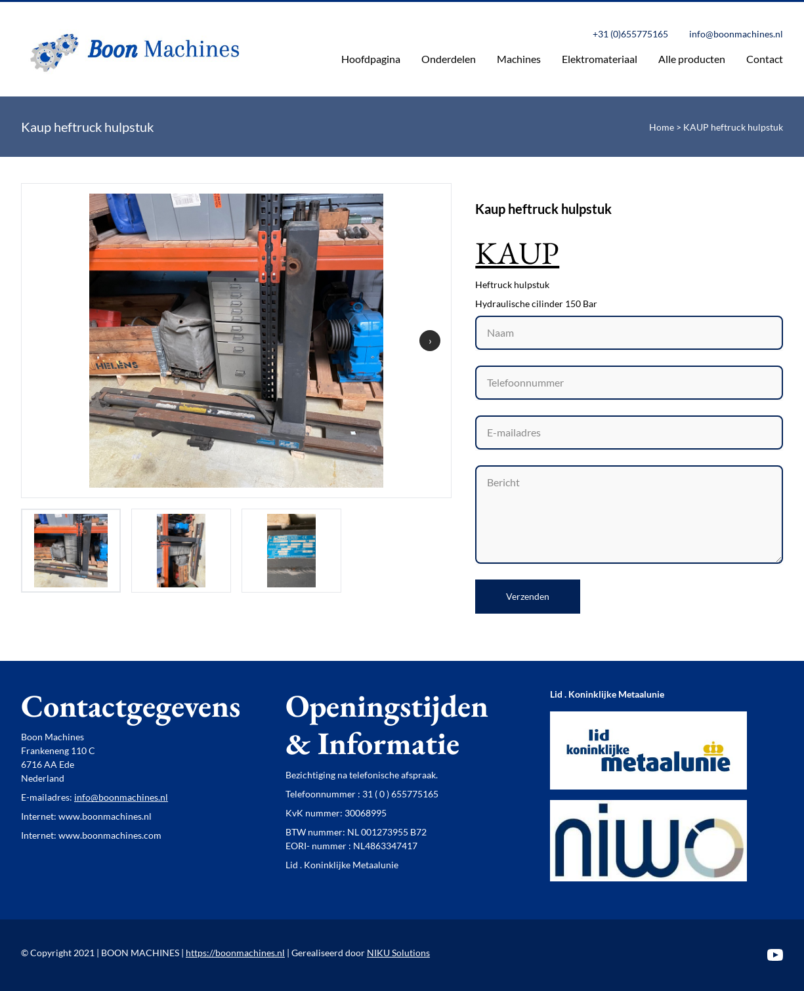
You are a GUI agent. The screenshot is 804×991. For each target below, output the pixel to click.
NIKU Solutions (398, 952)
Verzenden (527, 596)
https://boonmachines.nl (235, 952)
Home (661, 127)
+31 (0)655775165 (630, 33)
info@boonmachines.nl (736, 33)
